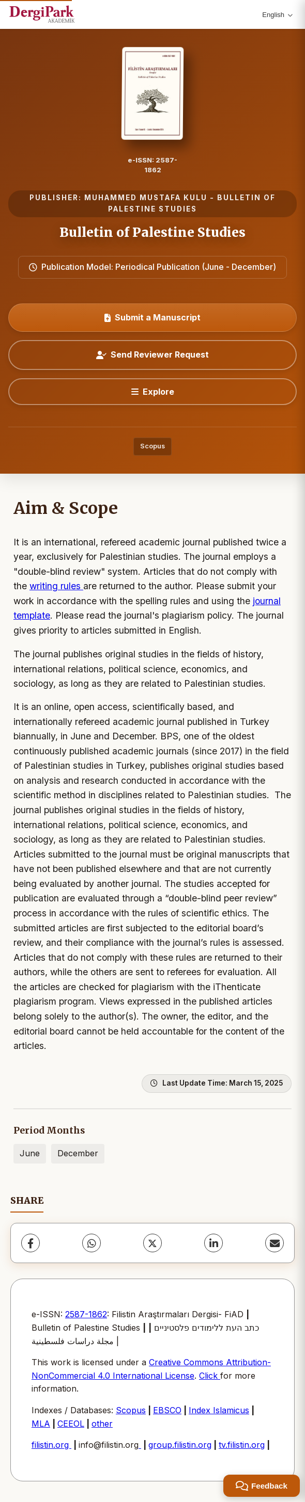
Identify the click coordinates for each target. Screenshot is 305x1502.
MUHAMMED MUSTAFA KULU (145, 197)
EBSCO (167, 1410)
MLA (41, 1423)
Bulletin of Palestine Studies (152, 232)
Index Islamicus (219, 1410)
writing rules (56, 585)
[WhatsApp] (91, 1243)
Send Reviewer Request (152, 354)
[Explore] (152, 391)
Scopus (152, 446)
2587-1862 (86, 1314)
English (277, 15)
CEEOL (70, 1423)
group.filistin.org (179, 1445)
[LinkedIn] (213, 1243)
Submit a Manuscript (152, 317)
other (102, 1423)
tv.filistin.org (242, 1445)
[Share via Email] (274, 1243)
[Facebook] (30, 1243)
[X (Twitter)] (152, 1243)
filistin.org (51, 1445)
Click (209, 1375)
